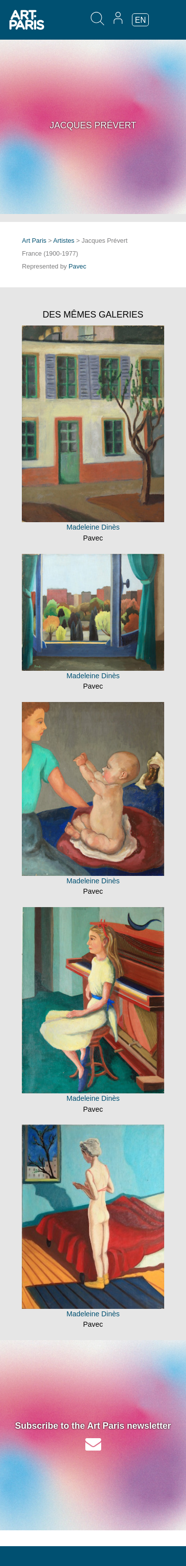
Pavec (77, 266)
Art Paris (34, 240)
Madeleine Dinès (93, 527)
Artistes (63, 240)
